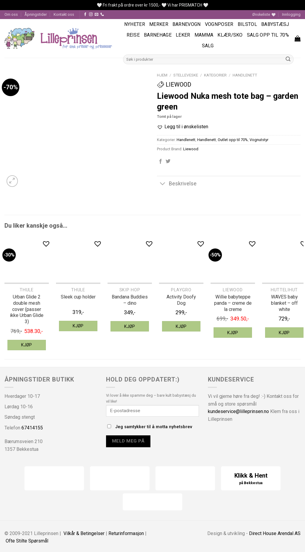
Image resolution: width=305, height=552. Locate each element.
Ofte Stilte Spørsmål (27, 541)
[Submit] (288, 59)
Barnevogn (186, 24)
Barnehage (158, 35)
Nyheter (134, 24)
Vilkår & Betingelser (84, 533)
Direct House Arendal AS (275, 533)
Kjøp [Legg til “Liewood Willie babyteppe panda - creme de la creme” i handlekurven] (232, 332)
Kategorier (215, 75)
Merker (158, 24)
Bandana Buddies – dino (130, 300)
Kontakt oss (64, 14)
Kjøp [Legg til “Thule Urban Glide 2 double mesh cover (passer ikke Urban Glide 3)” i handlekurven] (26, 345)
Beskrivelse (177, 184)
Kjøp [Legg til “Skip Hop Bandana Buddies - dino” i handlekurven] (129, 326)
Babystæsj (275, 24)
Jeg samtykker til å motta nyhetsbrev (149, 426)
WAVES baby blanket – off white (284, 303)
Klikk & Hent (251, 479)
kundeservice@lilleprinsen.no (238, 411)
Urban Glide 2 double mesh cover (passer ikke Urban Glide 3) (26, 309)
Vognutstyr (259, 139)
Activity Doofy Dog (181, 300)
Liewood (174, 84)
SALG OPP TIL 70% (268, 35)
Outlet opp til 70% (233, 139)
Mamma (204, 35)
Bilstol (247, 24)
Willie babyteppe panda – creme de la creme (233, 303)
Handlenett (245, 75)
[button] (182, 127)
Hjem (162, 75)
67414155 (32, 428)
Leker (183, 35)
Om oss (11, 14)
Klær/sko (230, 35)
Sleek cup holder (78, 297)
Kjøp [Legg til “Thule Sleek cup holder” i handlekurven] (78, 325)
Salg (208, 46)
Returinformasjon (126, 533)
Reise (133, 35)
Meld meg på (128, 441)
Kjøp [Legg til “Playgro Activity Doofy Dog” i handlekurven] (181, 326)
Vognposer (219, 24)
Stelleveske (185, 75)
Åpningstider (35, 14)
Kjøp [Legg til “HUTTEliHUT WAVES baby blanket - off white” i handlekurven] (284, 332)
